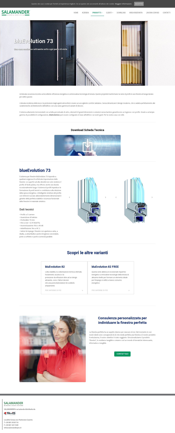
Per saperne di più (53, 290)
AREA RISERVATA (136, 13)
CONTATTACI (122, 354)
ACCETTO (139, 4)
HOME (76, 13)
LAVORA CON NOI (152, 13)
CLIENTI (109, 13)
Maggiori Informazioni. (123, 4)
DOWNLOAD (121, 13)
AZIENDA (85, 13)
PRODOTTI (97, 13)
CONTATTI (166, 13)
